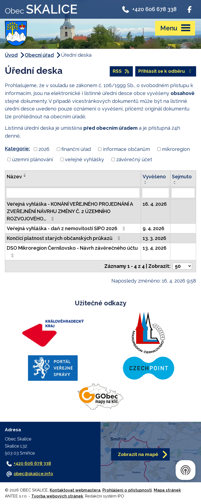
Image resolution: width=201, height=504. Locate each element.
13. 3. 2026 (154, 238)
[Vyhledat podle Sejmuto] (183, 193)
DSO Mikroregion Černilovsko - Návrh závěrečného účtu (72, 251)
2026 (44, 149)
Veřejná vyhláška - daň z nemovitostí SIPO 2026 (67, 228)
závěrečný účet (134, 159)
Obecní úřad (39, 55)
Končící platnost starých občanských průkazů (64, 238)
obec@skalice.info (33, 473)
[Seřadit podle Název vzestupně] (25, 174)
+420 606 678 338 (149, 9)
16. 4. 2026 (155, 204)
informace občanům (126, 149)
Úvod (11, 55)
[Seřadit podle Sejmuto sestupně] (175, 183)
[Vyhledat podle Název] (73, 193)
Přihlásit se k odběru (165, 71)
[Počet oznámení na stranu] (182, 266)
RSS (121, 71)
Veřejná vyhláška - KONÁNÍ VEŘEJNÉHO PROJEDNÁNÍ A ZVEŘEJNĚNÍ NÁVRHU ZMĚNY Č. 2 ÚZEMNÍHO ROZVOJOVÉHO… (70, 211)
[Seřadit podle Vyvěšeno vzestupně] (146, 181)
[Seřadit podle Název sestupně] (25, 176)
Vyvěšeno (154, 176)
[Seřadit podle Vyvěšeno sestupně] (146, 183)
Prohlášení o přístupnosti (127, 490)
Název (14, 176)
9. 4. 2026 (153, 228)
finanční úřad (76, 149)
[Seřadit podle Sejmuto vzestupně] (175, 181)
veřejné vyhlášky (84, 159)
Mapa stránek (167, 490)
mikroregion (176, 149)
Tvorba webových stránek (57, 496)
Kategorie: (17, 148)
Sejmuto (182, 176)
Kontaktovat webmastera (75, 490)
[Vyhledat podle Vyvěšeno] (155, 193)
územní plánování (32, 159)
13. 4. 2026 (155, 248)
